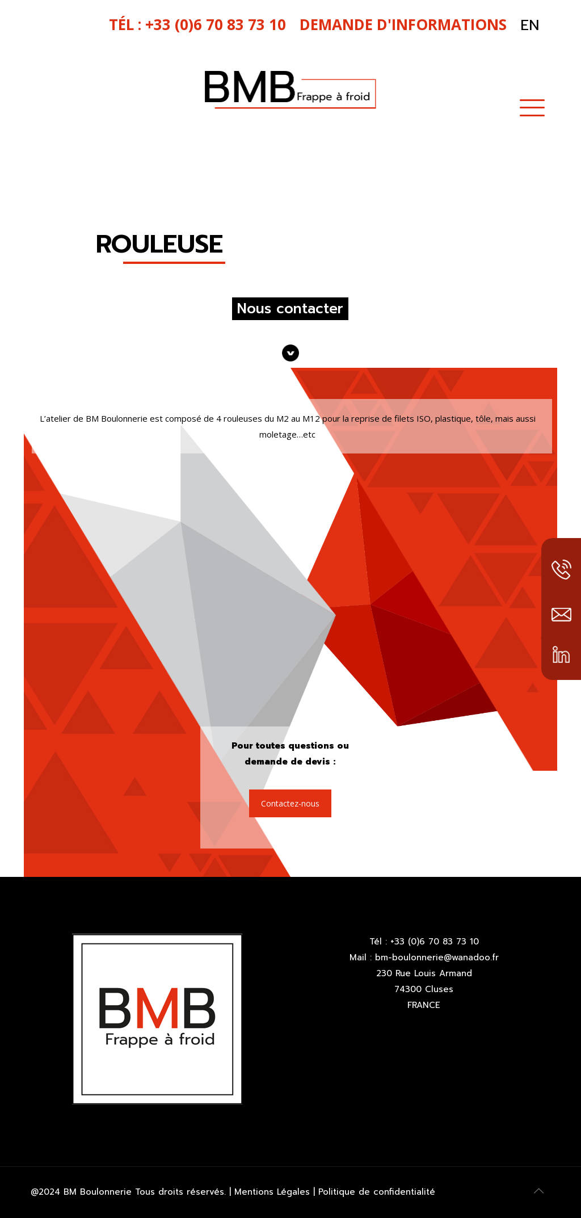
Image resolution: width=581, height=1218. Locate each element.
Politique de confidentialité (375, 1192)
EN (529, 25)
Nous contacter (290, 309)
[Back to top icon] (538, 1191)
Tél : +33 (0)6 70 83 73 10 (424, 941)
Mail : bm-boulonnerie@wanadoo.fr (424, 957)
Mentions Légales (273, 1192)
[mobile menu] (532, 106)
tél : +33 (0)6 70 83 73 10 (197, 24)
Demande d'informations (403, 24)
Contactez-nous (290, 803)
